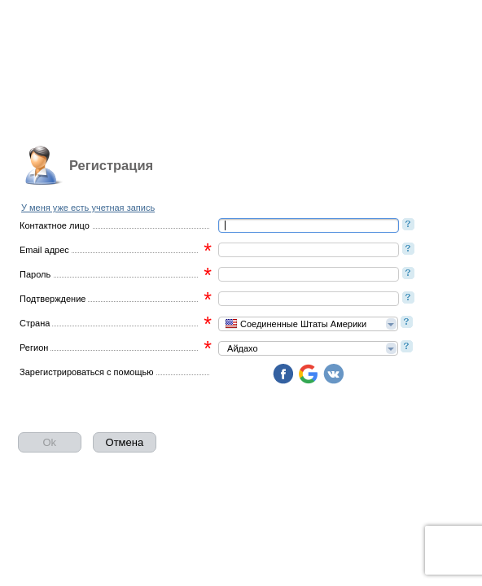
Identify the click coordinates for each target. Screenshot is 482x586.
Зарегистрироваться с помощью (86, 372)
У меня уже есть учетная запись (88, 207)
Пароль (35, 274)
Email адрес (44, 250)
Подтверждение (52, 299)
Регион (34, 347)
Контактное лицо (55, 225)
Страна (35, 323)
